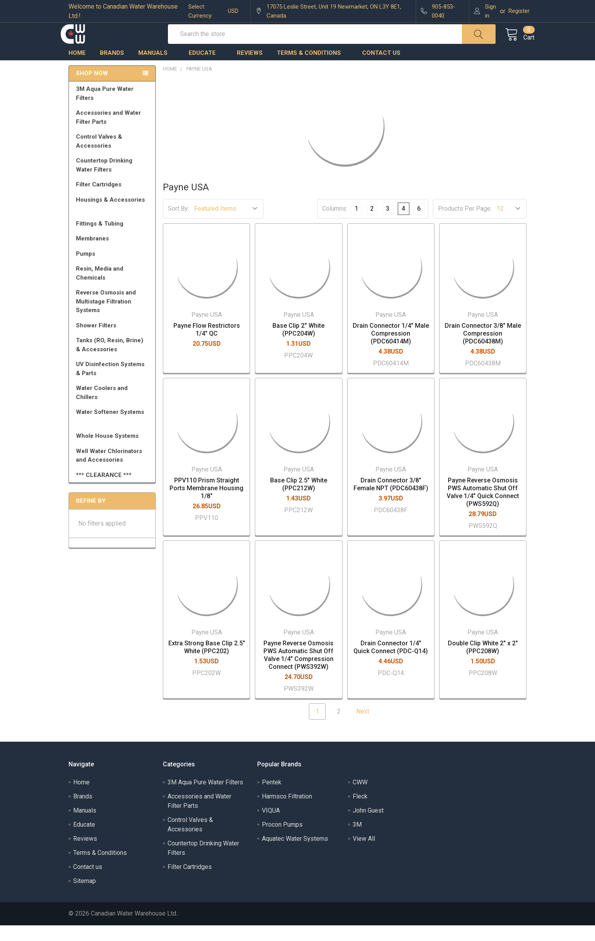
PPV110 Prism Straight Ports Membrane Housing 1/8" (206, 504)
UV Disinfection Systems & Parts (113, 384)
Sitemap (84, 896)
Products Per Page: (465, 224)
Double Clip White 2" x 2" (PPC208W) (483, 662)
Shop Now (92, 89)
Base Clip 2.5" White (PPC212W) (298, 500)
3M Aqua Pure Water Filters (113, 109)
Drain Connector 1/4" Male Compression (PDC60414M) (391, 349)
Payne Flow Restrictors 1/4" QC (206, 345)
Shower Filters (113, 341)
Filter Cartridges (113, 200)
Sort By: (178, 224)
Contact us (381, 68)
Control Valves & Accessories (113, 157)
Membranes (113, 254)
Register (519, 10)
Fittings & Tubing (113, 239)
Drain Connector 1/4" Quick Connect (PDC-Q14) (390, 662)
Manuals (156, 68)
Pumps (113, 269)
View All (364, 854)
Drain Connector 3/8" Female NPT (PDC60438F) (390, 500)
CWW (360, 798)
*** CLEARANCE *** (104, 490)
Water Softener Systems (113, 431)
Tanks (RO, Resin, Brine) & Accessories (113, 360)
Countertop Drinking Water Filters (104, 181)
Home (77, 68)
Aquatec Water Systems (295, 854)
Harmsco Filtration (287, 812)
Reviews (250, 68)
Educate (206, 68)
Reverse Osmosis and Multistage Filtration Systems (113, 317)
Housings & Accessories (113, 219)
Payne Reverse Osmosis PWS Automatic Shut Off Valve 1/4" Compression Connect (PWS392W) (298, 670)
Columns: (334, 224)
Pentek (271, 798)
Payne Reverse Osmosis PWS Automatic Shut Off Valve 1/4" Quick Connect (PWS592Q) (483, 508)
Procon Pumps (282, 840)
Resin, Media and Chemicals (113, 289)
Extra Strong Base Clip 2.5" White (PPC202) (206, 662)
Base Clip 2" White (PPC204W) (298, 345)
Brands (112, 68)
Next (367, 727)
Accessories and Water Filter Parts (113, 133)
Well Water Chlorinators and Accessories (109, 471)
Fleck (360, 812)
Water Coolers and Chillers (113, 408)
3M (357, 840)
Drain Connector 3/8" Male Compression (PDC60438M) (483, 349)
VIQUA (271, 826)
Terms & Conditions (312, 68)
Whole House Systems (113, 451)
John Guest (368, 826)
